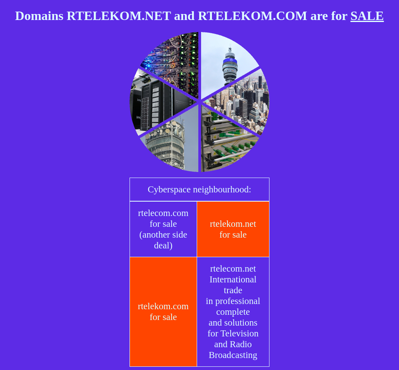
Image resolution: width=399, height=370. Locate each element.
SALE (367, 15)
